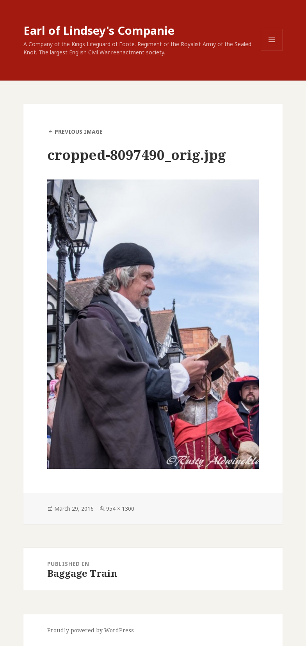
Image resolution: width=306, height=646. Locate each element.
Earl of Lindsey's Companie (98, 30)
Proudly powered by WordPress (90, 630)
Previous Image (79, 131)
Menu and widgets (272, 50)
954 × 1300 (120, 508)
